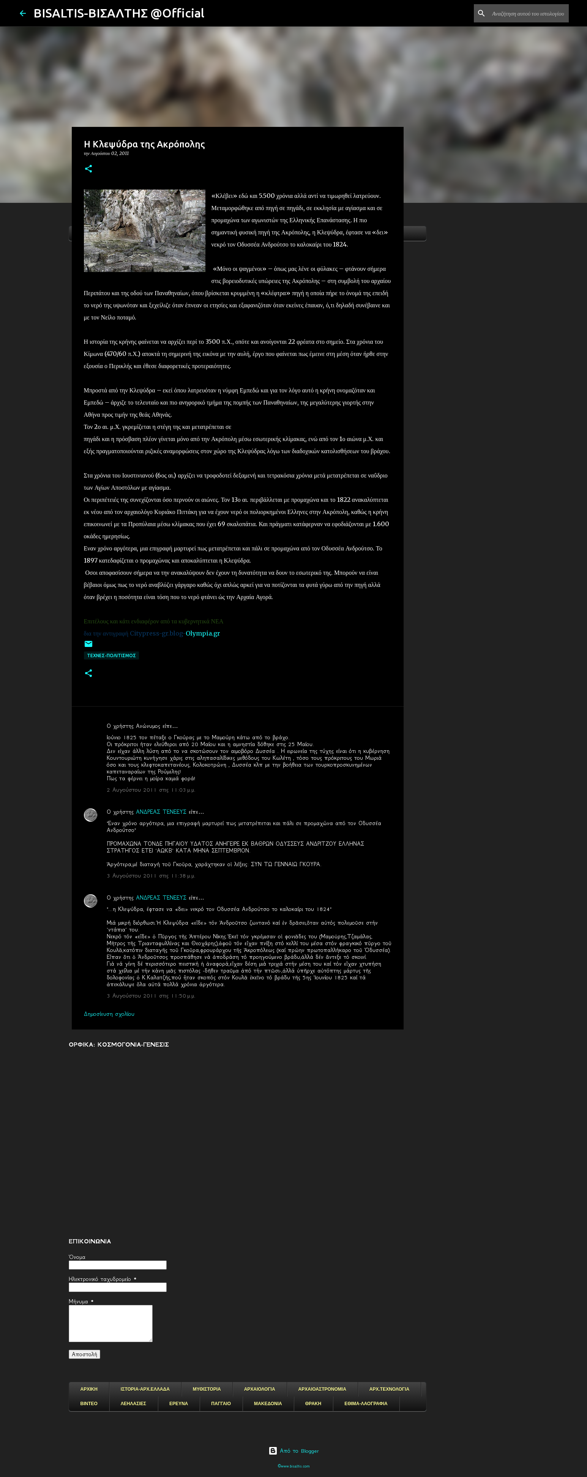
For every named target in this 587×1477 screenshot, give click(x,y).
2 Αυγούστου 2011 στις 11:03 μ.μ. (151, 789)
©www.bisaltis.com (293, 1466)
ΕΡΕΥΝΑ (178, 1403)
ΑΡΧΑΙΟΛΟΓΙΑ (259, 1389)
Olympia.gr (203, 633)
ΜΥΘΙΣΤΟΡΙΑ (207, 1389)
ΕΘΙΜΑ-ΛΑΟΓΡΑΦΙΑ (366, 1403)
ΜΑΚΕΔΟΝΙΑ (268, 1403)
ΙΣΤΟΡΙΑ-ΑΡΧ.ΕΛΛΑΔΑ (145, 1389)
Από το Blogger (293, 1450)
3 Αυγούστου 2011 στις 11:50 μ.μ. (151, 995)
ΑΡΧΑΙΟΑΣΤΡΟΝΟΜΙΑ (322, 1389)
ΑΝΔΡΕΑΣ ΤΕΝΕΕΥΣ (161, 811)
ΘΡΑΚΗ (313, 1403)
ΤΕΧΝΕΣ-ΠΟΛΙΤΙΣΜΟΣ (111, 655)
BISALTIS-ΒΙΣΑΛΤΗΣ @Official (118, 13)
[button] (88, 169)
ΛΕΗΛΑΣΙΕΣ (133, 1403)
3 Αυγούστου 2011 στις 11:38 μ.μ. (151, 875)
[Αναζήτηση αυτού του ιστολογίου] (529, 13)
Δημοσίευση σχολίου (109, 1013)
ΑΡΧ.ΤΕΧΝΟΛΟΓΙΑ (389, 1389)
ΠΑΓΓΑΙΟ (221, 1403)
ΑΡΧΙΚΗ (89, 1389)
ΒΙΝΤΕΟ (89, 1403)
